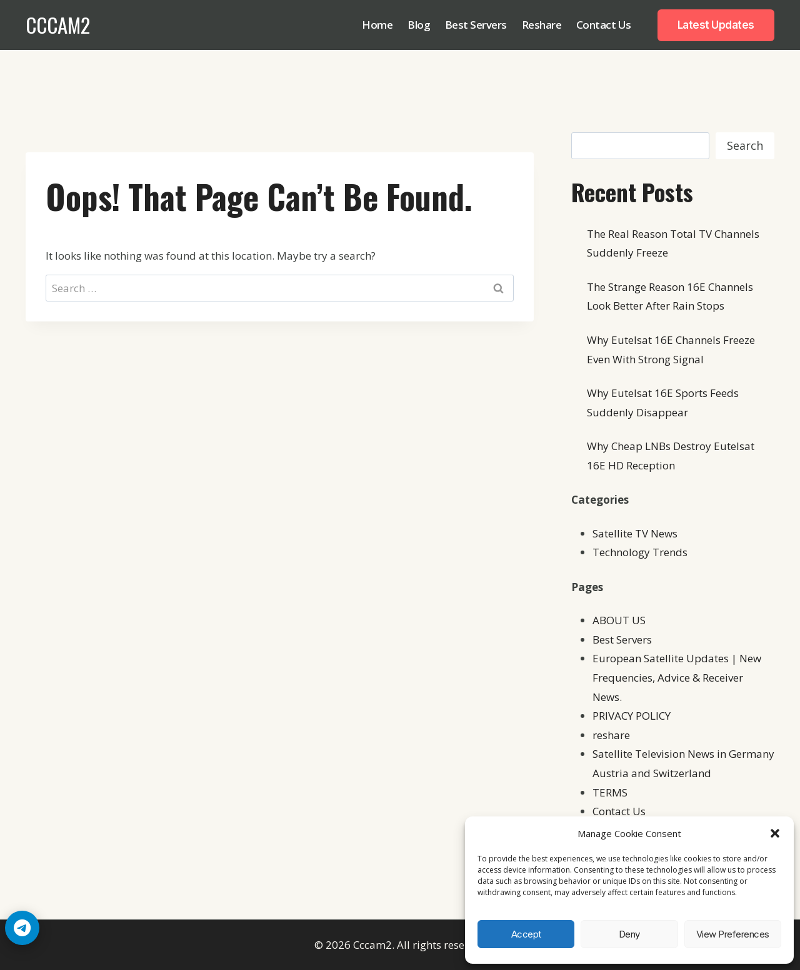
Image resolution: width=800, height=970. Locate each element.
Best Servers (476, 24)
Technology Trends (640, 552)
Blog (419, 24)
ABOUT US (619, 620)
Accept (526, 934)
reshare (611, 735)
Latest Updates (716, 25)
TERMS (610, 792)
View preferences (732, 934)
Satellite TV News (635, 533)
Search (745, 145)
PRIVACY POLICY (631, 715)
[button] (775, 833)
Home (377, 24)
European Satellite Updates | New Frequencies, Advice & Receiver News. (676, 677)
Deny (629, 934)
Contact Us (603, 24)
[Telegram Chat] (22, 928)
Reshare (542, 24)
